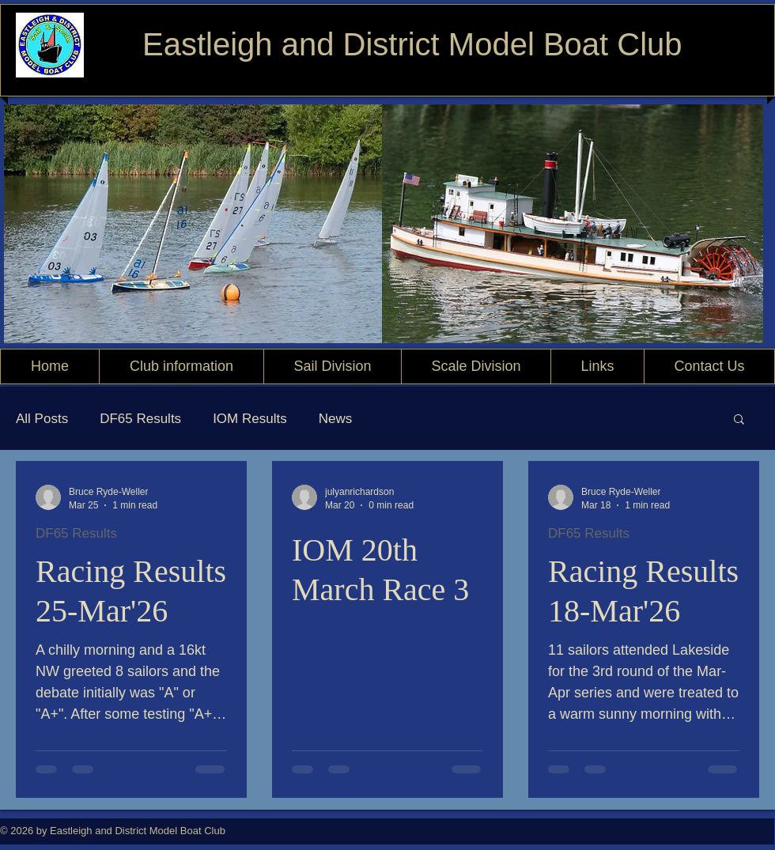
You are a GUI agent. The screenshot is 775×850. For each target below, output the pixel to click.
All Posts (42, 418)
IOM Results (250, 418)
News (336, 418)
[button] (739, 420)
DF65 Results (140, 418)
